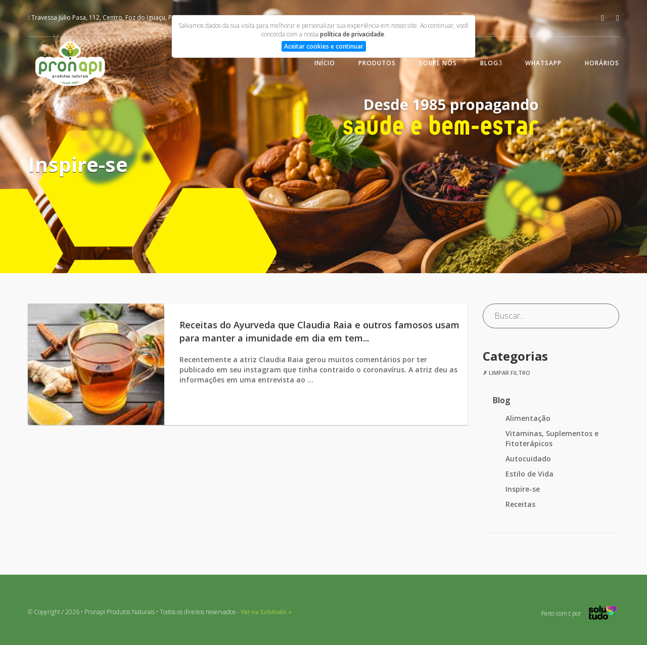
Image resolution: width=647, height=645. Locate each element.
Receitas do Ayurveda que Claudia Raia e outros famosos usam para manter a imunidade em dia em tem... (319, 331)
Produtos (377, 63)
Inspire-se (522, 489)
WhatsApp (543, 63)
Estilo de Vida (529, 474)
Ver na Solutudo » (266, 612)
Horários (602, 63)
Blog (489, 63)
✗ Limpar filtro (506, 372)
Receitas (520, 504)
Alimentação (527, 418)
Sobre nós (438, 63)
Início (324, 63)
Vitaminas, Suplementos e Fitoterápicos (551, 438)
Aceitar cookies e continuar (323, 46)
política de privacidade (352, 34)
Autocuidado (528, 458)
